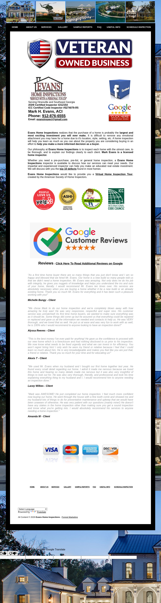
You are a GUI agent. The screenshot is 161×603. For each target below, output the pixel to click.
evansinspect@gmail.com (51, 119)
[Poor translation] (13, 553)
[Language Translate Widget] (32, 509)
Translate (38, 512)
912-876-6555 (54, 116)
